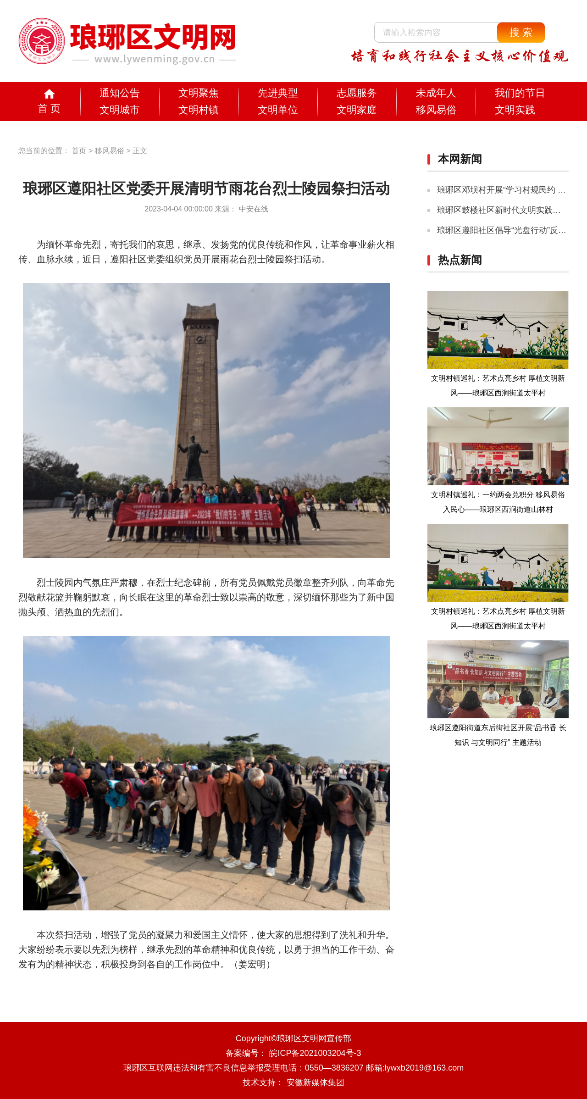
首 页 (49, 108)
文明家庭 (357, 110)
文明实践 (515, 110)
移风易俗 (436, 110)
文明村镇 (198, 110)
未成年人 (436, 93)
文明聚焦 (198, 93)
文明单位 (278, 110)
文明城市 (120, 110)
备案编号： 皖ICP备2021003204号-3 (293, 1053)
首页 (79, 151)
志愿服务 (357, 93)
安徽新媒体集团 (315, 1082)
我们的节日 (520, 93)
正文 (140, 151)
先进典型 (278, 93)
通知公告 (120, 93)
